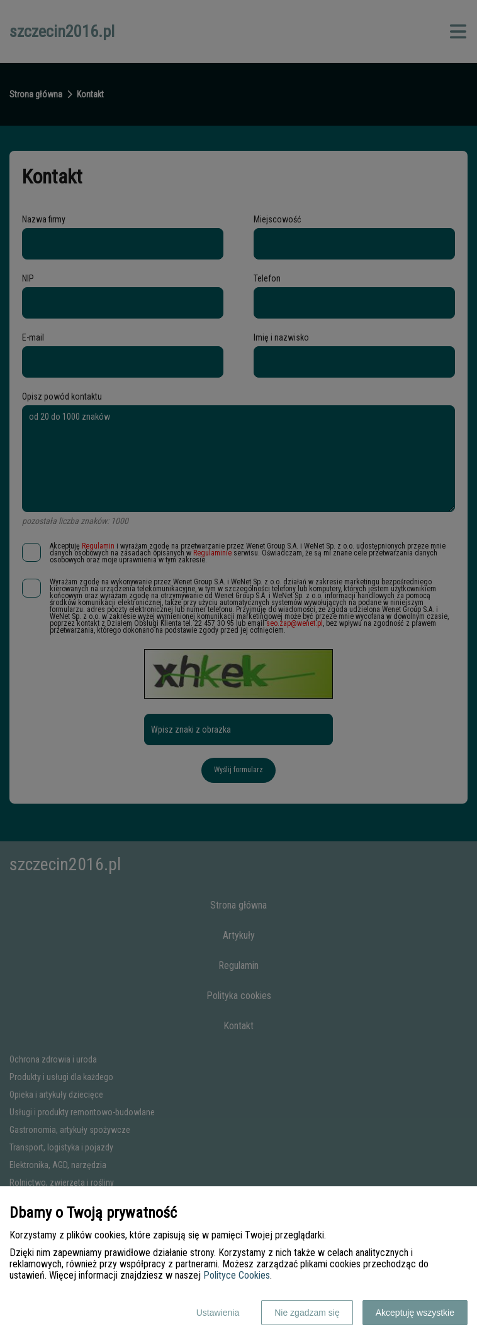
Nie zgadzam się (307, 1313)
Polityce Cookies (236, 1275)
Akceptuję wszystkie (415, 1313)
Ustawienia (217, 1313)
